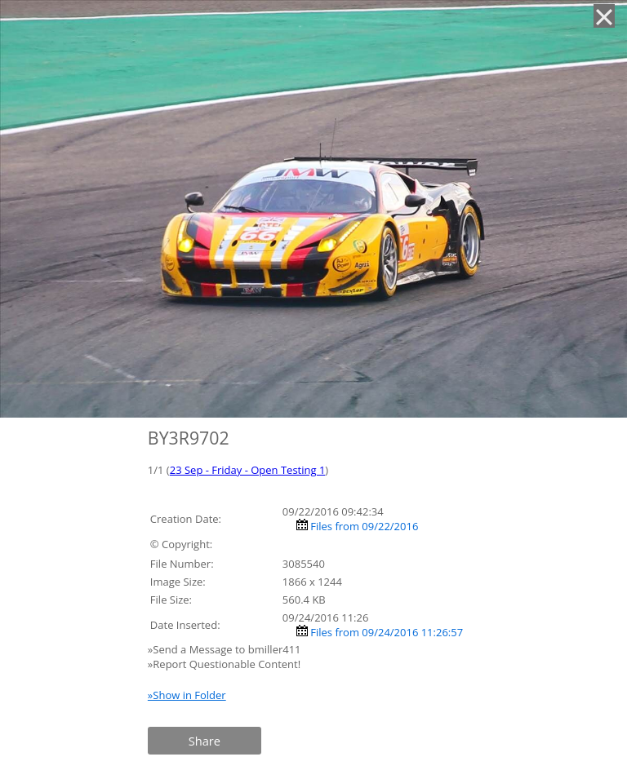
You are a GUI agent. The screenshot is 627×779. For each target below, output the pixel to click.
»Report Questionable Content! (224, 664)
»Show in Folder (187, 695)
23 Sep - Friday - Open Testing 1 (248, 470)
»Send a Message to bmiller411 (226, 649)
